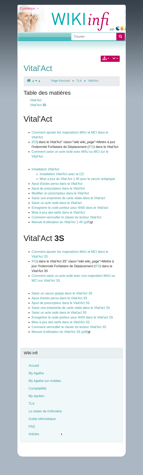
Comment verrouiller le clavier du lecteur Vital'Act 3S (69, 327)
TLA (79, 80)
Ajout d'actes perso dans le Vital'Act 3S (59, 298)
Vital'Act (38, 68)
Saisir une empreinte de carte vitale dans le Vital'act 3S (71, 307)
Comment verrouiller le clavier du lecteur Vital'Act (66, 217)
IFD (34, 142)
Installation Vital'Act (45, 169)
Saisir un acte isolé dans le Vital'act (57, 203)
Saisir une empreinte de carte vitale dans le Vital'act (68, 198)
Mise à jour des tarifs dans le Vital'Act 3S (61, 322)
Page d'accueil (60, 80)
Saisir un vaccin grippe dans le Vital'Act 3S (62, 293)
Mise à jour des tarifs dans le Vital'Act (58, 212)
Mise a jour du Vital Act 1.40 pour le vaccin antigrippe (77, 179)
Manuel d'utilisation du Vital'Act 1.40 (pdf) (61, 222)
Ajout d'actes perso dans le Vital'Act (57, 183)
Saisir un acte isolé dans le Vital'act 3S (59, 312)
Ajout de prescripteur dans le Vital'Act (58, 188)
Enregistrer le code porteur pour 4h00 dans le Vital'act (70, 207)
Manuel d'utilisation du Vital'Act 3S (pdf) (60, 331)
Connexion (28, 8)
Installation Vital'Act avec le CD (62, 174)
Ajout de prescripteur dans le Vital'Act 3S (61, 303)
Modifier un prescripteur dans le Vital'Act (60, 193)
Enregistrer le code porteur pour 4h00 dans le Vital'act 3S (72, 317)
